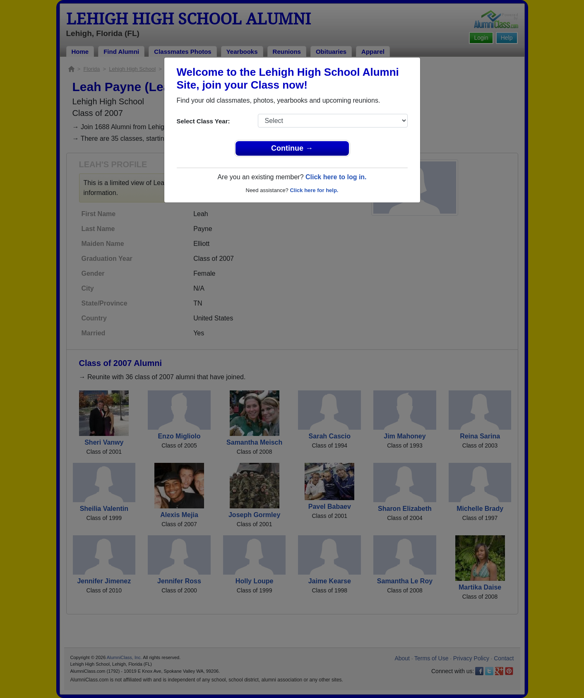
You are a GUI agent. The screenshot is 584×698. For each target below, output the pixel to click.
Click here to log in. (336, 177)
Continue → (292, 148)
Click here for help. (314, 190)
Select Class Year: (203, 121)
